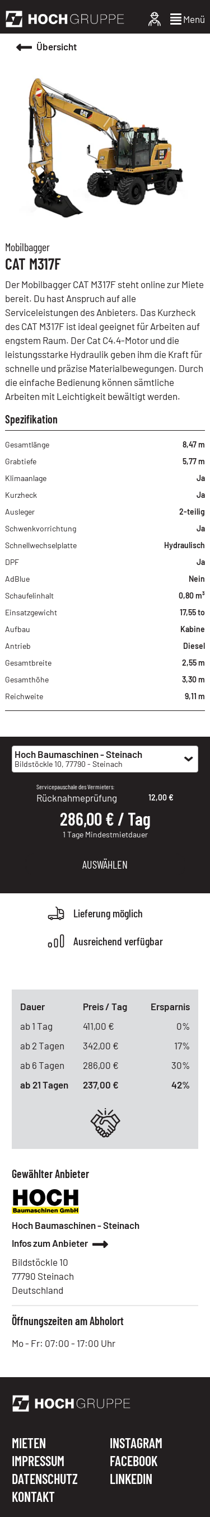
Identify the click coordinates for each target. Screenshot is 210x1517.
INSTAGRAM (136, 1443)
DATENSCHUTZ (45, 1479)
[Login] (154, 19)
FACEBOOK (133, 1461)
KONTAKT (33, 1497)
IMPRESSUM (38, 1461)
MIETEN (29, 1443)
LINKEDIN (131, 1479)
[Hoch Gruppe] (65, 19)
